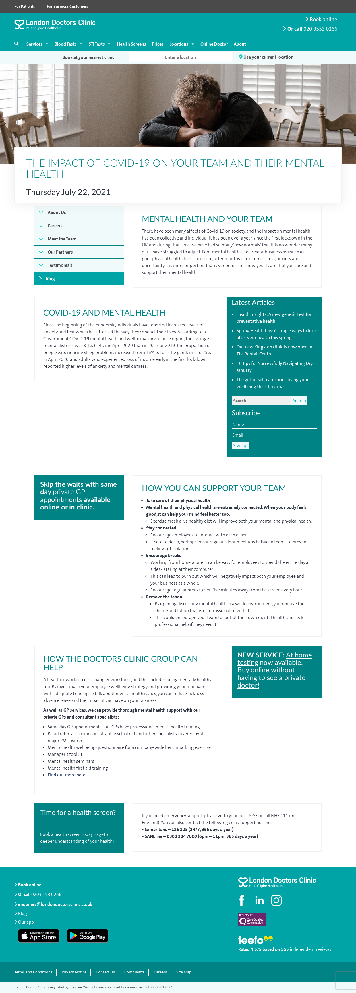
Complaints (134, 972)
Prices (158, 44)
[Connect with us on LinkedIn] (259, 900)
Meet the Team (62, 239)
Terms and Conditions (33, 972)
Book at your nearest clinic (88, 57)
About (240, 44)
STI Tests (100, 44)
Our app (26, 922)
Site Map (183, 972)
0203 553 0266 (46, 894)
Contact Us (105, 972)
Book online (321, 19)
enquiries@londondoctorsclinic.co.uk (53, 904)
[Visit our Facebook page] (242, 900)
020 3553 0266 (320, 28)
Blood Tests (69, 44)
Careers (55, 226)
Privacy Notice (74, 972)
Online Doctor (214, 44)
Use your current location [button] (266, 57)
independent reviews (310, 949)
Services (37, 44)
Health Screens (131, 44)
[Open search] (16, 43)
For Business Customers (67, 6)
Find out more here (67, 775)
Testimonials (60, 265)
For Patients (24, 6)
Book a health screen (60, 834)
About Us (57, 212)
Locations (182, 44)
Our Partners (60, 252)
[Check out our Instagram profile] (277, 900)
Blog (50, 278)
